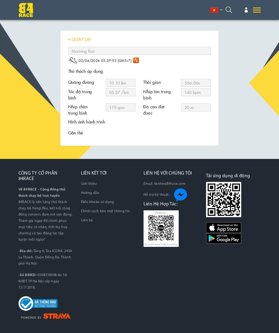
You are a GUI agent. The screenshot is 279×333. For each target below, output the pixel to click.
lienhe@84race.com (169, 184)
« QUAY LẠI (79, 39)
